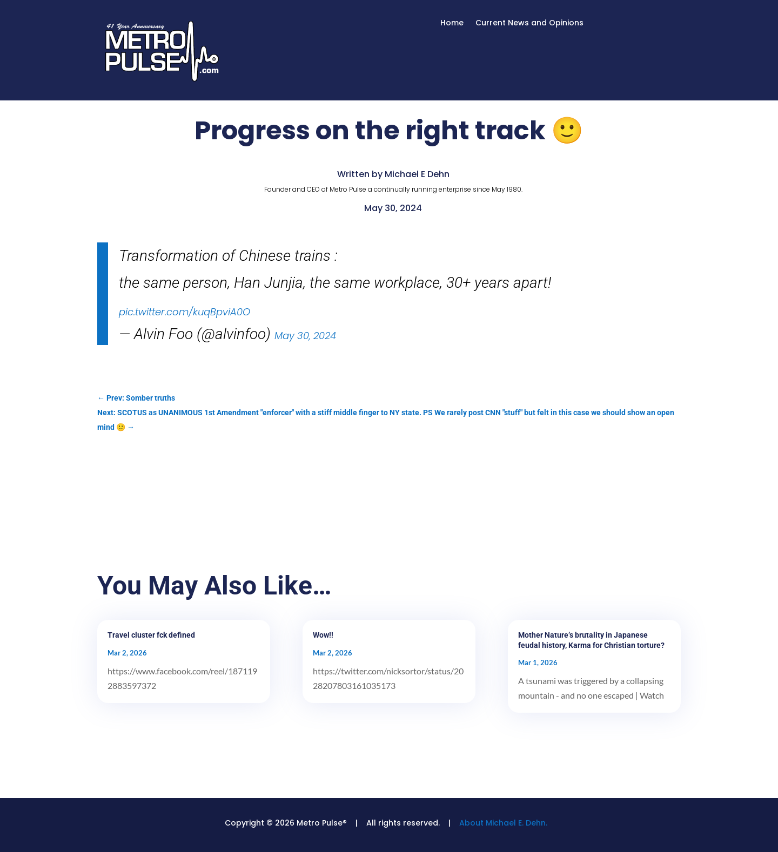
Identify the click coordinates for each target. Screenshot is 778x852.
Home (452, 23)
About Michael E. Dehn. (503, 822)
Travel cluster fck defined (151, 635)
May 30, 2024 (305, 335)
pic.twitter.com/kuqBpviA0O (184, 312)
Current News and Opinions (529, 23)
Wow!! (323, 635)
